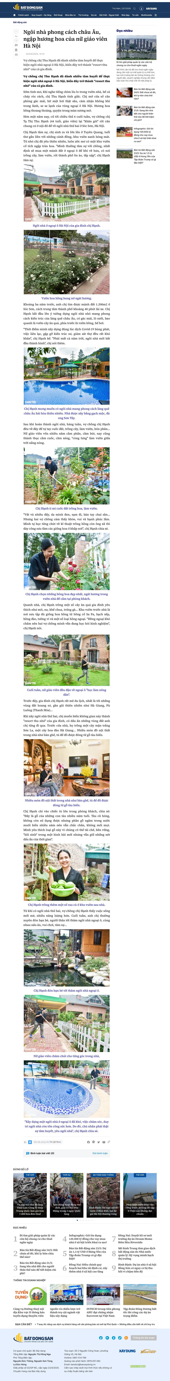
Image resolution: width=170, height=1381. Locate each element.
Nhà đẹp (125, 15)
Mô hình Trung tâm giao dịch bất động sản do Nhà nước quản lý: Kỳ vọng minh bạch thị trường (136, 1253)
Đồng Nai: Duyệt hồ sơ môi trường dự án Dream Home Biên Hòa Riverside (135, 1239)
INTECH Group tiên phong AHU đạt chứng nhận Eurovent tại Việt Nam (103, 1312)
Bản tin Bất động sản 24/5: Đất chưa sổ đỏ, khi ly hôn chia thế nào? (145, 94)
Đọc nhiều (125, 31)
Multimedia (146, 15)
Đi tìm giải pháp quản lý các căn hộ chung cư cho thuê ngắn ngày (134, 64)
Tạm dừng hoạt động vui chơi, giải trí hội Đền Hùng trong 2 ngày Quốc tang (67, 1209)
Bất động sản (20, 22)
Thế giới (30, 1175)
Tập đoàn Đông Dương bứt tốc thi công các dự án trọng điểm (139, 1312)
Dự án (94, 15)
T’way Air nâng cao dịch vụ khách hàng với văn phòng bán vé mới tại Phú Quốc (77, 1324)
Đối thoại (58, 15)
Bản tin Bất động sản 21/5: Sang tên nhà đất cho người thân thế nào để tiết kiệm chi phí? (144, 113)
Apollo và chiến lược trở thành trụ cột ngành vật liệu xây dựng (65, 1312)
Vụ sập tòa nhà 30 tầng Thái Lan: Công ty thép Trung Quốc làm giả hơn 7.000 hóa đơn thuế (30, 1209)
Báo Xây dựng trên (47, 1142)
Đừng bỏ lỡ (20, 1169)
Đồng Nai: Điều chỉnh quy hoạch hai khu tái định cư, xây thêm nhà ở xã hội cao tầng (88, 1268)
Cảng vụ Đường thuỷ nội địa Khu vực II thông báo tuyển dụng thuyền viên (29, 1312)
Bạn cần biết (23, 1324)
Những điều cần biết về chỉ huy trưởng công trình (145, 1324)
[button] (16, 32)
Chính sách (23, 15)
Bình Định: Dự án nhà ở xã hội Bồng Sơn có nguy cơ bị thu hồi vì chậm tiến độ (137, 1268)
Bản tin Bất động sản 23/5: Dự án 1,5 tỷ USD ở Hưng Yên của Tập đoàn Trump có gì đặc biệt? (145, 156)
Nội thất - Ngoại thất (109, 15)
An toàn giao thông (103, 1175)
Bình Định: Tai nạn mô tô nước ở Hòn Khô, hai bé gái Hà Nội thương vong (103, 1211)
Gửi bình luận (100, 1153)
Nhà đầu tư (70, 15)
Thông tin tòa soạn (143, 1337)
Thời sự (67, 1175)
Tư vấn (135, 15)
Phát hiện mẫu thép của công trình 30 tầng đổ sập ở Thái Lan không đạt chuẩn (140, 1209)
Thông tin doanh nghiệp (29, 1280)
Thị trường (83, 15)
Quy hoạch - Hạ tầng (41, 15)
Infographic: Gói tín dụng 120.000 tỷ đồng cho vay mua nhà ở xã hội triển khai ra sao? (145, 135)
